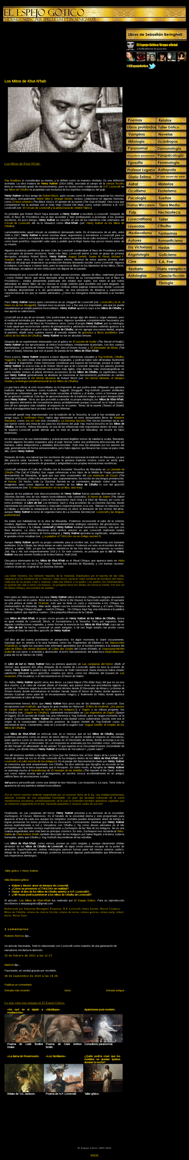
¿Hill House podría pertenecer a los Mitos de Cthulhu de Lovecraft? (51, 894)
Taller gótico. (12, 870)
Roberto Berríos (14, 935)
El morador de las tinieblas (67, 770)
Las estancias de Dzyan (102, 475)
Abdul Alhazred (113, 651)
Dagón (86, 709)
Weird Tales (43, 198)
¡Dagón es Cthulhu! (36, 712)
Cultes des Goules (62, 648)
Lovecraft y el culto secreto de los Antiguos (30, 761)
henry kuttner (91, 908)
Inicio (67, 990)
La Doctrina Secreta (73, 420)
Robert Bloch (50, 195)
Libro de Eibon (12, 648)
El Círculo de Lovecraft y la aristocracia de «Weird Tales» (57, 207)
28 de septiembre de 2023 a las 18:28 (31, 975)
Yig (19, 359)
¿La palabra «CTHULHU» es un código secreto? (71, 536)
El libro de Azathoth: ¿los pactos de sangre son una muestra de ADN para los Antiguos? (64, 708)
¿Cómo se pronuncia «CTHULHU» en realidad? (40, 888)
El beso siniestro (22, 201)
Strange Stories (63, 198)
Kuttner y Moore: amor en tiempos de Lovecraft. (40, 885)
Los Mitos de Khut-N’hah (25, 81)
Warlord (9, 964)
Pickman (43, 603)
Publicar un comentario (18, 984)
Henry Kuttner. (30, 870)
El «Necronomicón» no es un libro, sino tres (55, 487)
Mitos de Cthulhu (19, 189)
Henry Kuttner (49, 183)
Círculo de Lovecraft (17, 222)
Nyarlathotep (38, 770)
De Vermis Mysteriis (43, 378)
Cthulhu (119, 356)
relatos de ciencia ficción (42, 912)
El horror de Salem (99, 496)
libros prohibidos (107, 332)
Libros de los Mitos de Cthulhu (22, 335)
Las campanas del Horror (97, 663)
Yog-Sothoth (105, 356)
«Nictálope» (53, 1009)
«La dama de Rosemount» (23, 1056)
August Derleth (77, 256)
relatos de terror (69, 912)
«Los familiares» (56, 1056)
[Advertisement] (34, 51)
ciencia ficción (114, 183)
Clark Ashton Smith (27, 834)
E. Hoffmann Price (32, 417)
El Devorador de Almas (104, 347)
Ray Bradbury (12, 180)
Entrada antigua (115, 990)
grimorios (87, 332)
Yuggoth (9, 359)
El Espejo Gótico (84, 900)
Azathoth (30, 706)
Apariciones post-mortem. (99, 1009)
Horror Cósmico (110, 908)
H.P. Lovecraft (112, 186)
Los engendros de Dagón (99, 712)
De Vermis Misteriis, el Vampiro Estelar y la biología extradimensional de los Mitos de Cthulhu (64, 380)
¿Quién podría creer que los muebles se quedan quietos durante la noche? (102, 1059)
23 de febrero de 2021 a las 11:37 (28, 955)
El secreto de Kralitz (84, 341)
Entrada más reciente (17, 990)
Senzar (12, 481)
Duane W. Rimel (99, 256)
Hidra (121, 560)
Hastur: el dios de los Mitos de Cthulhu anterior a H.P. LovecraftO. (51, 891)
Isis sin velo (32, 420)
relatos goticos (90, 912)
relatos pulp (107, 912)
